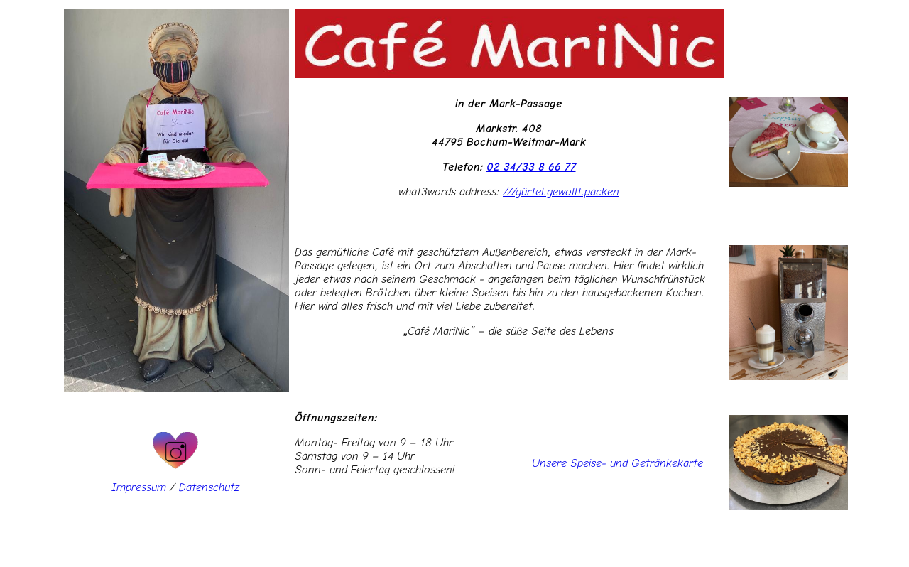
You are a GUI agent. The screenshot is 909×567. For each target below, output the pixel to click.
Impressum (138, 487)
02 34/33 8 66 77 (531, 166)
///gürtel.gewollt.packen (561, 191)
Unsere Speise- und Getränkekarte (617, 463)
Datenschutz (209, 487)
